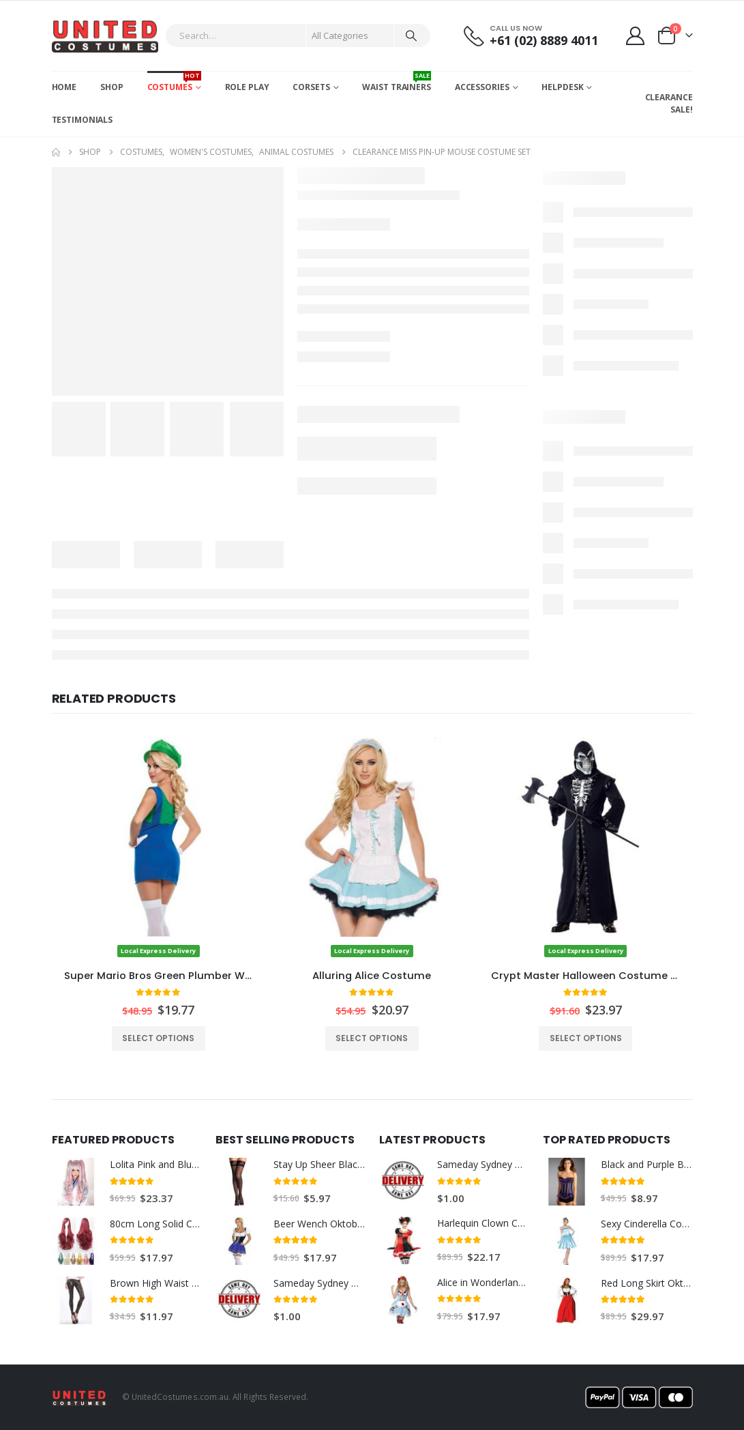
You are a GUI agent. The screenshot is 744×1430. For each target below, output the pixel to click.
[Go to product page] (158, 848)
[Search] (411, 35)
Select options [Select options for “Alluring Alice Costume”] (372, 1038)
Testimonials (82, 120)
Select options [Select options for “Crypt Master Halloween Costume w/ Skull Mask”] (586, 1038)
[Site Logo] (105, 36)
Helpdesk (562, 87)
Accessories (482, 87)
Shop (111, 87)
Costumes (174, 82)
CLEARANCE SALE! (669, 103)
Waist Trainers (396, 82)
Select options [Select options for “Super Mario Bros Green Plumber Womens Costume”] (158, 1038)
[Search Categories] (350, 35)
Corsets (311, 87)
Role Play (247, 87)
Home (64, 87)
